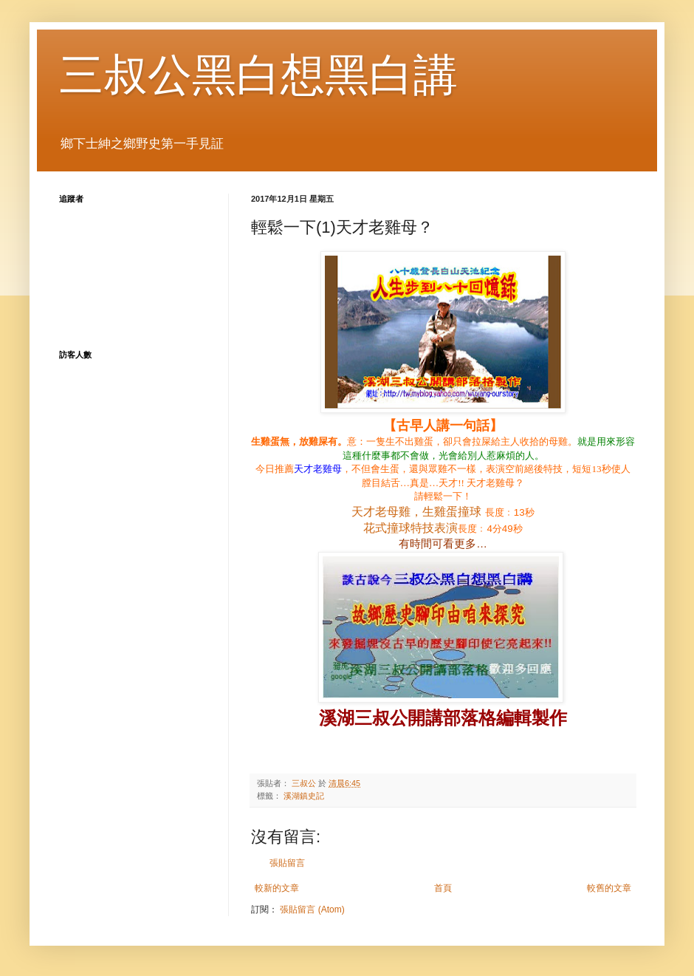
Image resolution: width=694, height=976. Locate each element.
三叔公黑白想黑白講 (258, 75)
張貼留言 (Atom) (312, 909)
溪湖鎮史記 (304, 795)
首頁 (443, 888)
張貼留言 (287, 863)
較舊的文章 (609, 888)
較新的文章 (277, 888)
